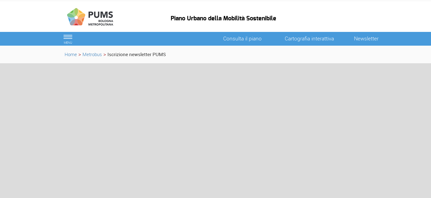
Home (71, 54)
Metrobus (92, 54)
